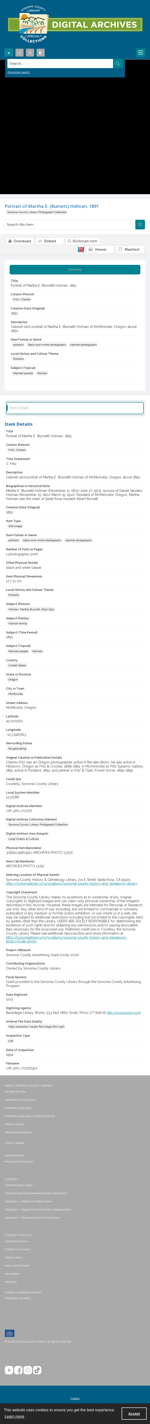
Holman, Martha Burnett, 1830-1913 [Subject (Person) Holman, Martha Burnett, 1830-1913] (31, 609)
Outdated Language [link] (18, 1108)
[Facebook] (18, 1370)
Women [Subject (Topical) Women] (42, 373)
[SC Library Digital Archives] (75, 24)
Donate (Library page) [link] (18, 1185)
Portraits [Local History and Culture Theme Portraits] (18, 358)
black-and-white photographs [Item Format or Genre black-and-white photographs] (47, 344)
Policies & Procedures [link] (19, 1161)
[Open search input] (9, 53)
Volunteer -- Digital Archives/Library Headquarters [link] (38, 1209)
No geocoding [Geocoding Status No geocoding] (17, 748)
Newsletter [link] (12, 1273)
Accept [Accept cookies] (134, 1414)
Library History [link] (14, 1124)
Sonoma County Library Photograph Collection (37, 212)
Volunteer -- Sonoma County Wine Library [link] (32, 1217)
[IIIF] (81, 249)
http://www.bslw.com (123, 1013)
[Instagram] (28, 1370)
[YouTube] (9, 1370)
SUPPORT (11, 1179)
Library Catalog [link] (14, 1143)
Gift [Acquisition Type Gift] (10, 1041)
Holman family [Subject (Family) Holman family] (17, 623)
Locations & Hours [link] (16, 1241)
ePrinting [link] (11, 1282)
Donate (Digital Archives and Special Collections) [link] (36, 1193)
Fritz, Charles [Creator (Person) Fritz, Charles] (22, 299)
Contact (74, 1398)
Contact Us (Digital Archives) (23, 1292)
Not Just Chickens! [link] (17, 1265)
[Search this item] (70, 224)
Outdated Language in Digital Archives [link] (30, 1116)
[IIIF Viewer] (100, 249)
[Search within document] (140, 224)
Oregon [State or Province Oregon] (13, 679)
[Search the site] (60, 63)
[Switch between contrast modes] (40, 53)
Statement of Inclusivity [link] (20, 1099)
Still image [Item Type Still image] (15, 526)
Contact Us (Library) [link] (17, 1249)
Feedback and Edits (18, 1298)
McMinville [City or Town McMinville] (15, 694)
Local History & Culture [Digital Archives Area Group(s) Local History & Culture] (23, 839)
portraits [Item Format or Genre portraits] (18, 344)
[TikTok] (37, 1370)
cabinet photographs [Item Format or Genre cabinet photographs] (83, 344)
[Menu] (140, 52)
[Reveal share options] (19, 53)
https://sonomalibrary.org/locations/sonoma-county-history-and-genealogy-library (71, 883)
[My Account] (30, 53)
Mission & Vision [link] (15, 1091)
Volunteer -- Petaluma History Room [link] (28, 1201)
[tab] (75, 269)
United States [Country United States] (17, 665)
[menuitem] (75, 1091)
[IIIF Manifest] (130, 249)
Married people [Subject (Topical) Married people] (23, 373)
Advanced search (18, 72)
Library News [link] (13, 1257)
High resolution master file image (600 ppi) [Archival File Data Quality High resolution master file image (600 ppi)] (36, 1026)
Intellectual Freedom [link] (18, 1132)
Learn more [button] (14, 1416)
